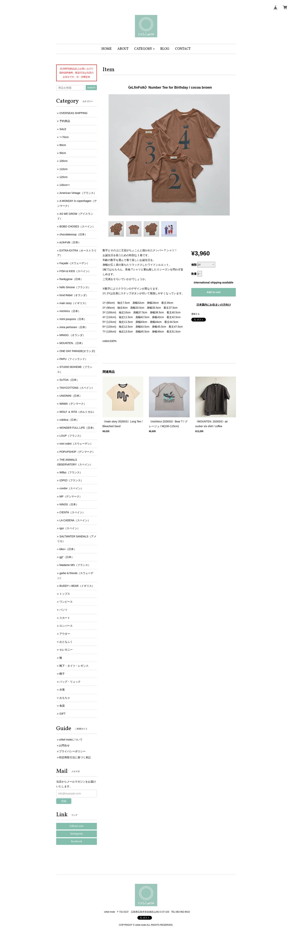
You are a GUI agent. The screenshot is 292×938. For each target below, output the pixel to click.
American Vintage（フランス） (77, 192)
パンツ (63, 609)
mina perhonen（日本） (73, 327)
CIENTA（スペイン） (72, 512)
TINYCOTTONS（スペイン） (76, 387)
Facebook (76, 841)
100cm (63, 160)
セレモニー (66, 649)
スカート (64, 617)
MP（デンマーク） (70, 496)
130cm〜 (64, 185)
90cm (62, 153)
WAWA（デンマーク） (72, 403)
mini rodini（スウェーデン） (76, 443)
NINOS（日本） (68, 504)
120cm (63, 177)
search (91, 87)
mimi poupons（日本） (72, 319)
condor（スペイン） (71, 488)
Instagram (76, 834)
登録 (63, 801)
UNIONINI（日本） (70, 395)
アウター (64, 633)
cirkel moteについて (71, 739)
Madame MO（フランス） (75, 565)
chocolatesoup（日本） (73, 234)
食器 (62, 705)
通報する (195, 314)
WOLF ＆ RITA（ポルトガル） (77, 411)
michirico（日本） (69, 311)
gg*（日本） (66, 557)
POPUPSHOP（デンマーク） (77, 451)
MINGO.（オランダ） (72, 335)
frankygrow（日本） (71, 279)
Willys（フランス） (70, 472)
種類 (194, 264)
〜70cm (64, 137)
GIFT (62, 713)
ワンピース (66, 601)
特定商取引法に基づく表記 (75, 757)
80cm (62, 145)
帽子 (62, 673)
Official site (76, 826)
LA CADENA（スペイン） (74, 520)
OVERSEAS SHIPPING (73, 113)
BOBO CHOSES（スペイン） (77, 226)
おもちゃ (64, 697)
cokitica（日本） (69, 419)
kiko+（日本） (67, 549)
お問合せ (64, 745)
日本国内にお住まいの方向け (213, 304)
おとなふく (66, 641)
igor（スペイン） (69, 528)
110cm (63, 169)
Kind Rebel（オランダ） (73, 295)
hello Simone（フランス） (75, 287)
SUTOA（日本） (69, 379)
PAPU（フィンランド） (73, 359)
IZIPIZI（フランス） (71, 480)
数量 (194, 273)
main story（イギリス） (73, 303)
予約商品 (64, 121)
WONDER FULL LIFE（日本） (77, 427)
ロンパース (66, 625)
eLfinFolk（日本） (70, 242)
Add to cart (214, 292)
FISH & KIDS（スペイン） (75, 271)
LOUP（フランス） (71, 435)
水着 (62, 689)
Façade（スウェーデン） (74, 263)
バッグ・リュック (70, 681)
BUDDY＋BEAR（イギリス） (76, 585)
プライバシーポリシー (72, 751)
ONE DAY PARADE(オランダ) (77, 351)
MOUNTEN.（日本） (71, 343)
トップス (64, 593)
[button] (144, 49)
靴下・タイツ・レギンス (74, 665)
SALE (62, 129)
